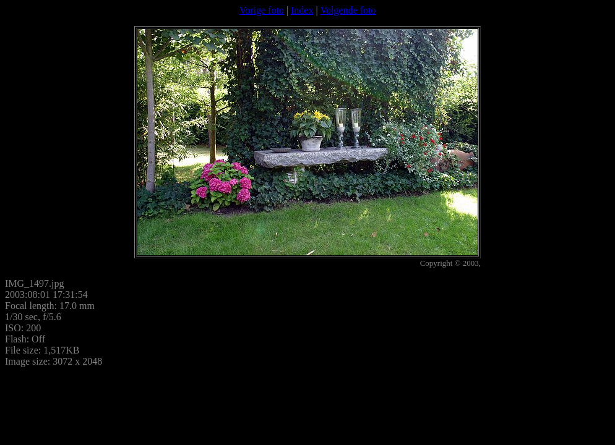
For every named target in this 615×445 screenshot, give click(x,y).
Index (302, 10)
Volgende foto (348, 10)
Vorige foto (261, 10)
